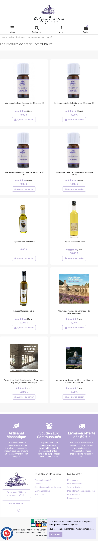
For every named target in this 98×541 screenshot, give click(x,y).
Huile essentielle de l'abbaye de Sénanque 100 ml (74, 173)
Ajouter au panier (24, 119)
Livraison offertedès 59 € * (81, 435)
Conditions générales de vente (48, 487)
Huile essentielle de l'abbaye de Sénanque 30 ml (74, 104)
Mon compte (72, 480)
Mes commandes (74, 483)
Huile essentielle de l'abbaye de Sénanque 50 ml (24, 173)
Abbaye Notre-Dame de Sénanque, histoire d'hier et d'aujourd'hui (74, 381)
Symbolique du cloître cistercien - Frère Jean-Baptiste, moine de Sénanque (24, 381)
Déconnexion (73, 498)
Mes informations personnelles (81, 491)
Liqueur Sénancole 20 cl (74, 241)
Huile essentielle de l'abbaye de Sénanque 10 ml (24, 104)
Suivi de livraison (74, 487)
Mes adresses (73, 494)
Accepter (55, 534)
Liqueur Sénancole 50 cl (23, 311)
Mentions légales (42, 491)
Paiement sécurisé (43, 480)
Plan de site (40, 494)
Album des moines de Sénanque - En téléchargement (74, 312)
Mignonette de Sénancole (24, 241)
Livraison (39, 483)
